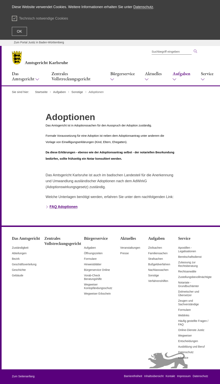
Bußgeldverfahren (159, 264)
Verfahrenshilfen (158, 281)
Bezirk (16, 258)
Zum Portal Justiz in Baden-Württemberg (39, 42)
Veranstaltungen (130, 247)
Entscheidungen (188, 341)
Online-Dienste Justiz (191, 330)
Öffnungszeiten (93, 253)
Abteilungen (19, 253)
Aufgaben (90, 247)
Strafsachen (155, 258)
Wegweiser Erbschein (97, 293)
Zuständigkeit (20, 247)
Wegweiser (185, 335)
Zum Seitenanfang (23, 376)
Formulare (90, 258)
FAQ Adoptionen (63, 207)
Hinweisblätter (92, 264)
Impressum (184, 376)
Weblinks (183, 315)
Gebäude (17, 275)
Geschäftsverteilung (24, 264)
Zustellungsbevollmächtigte (195, 277)
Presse (124, 253)
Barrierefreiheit (133, 376)
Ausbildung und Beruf (191, 346)
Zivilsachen (155, 247)
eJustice (183, 357)
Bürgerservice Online (97, 269)
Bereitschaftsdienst (190, 256)
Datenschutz (143, 7)
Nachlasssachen (158, 269)
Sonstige (153, 275)
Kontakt (170, 376)
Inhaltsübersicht (154, 376)
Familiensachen (157, 253)
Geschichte (19, 269)
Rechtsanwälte (187, 271)
